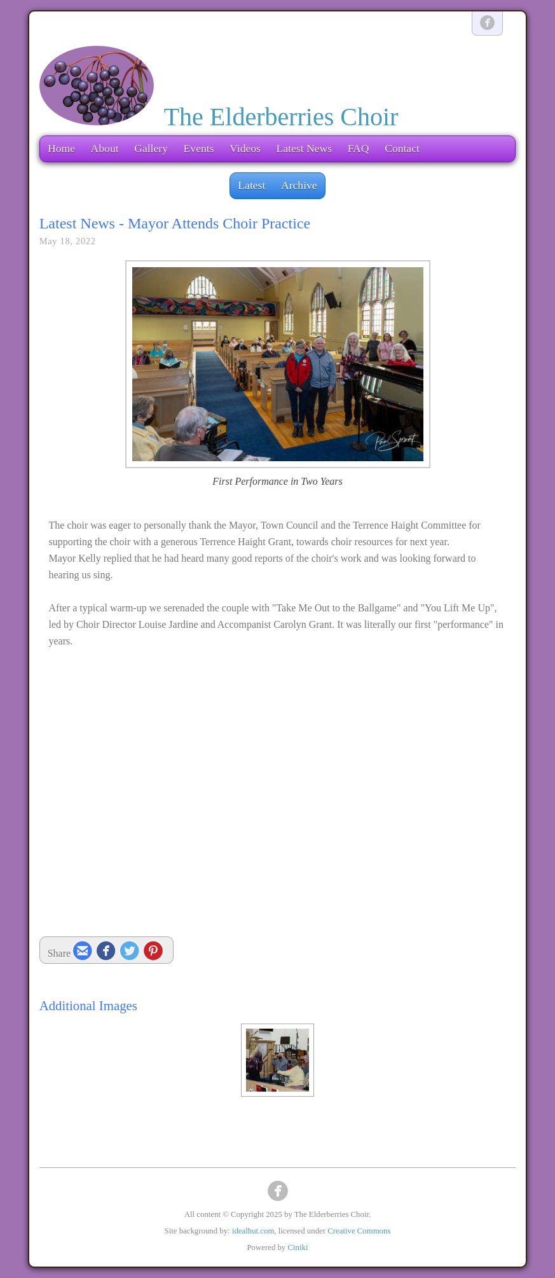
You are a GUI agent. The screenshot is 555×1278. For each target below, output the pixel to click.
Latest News (304, 148)
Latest (251, 185)
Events (199, 148)
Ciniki (297, 1247)
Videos (245, 148)
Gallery (151, 148)
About (105, 148)
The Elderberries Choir (281, 116)
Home (61, 148)
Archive (299, 185)
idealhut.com (253, 1230)
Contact (402, 148)
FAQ (358, 148)
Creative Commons (358, 1230)
